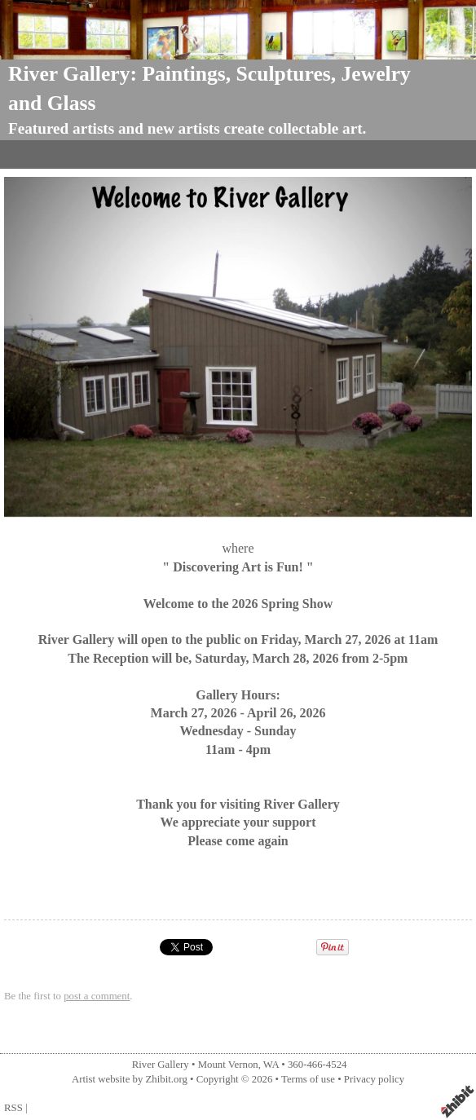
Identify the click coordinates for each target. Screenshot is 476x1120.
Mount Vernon (228, 1064)
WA (271, 1064)
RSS (13, 1107)
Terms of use (308, 1079)
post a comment (97, 996)
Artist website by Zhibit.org (129, 1079)
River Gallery (160, 1064)
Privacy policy (374, 1079)
